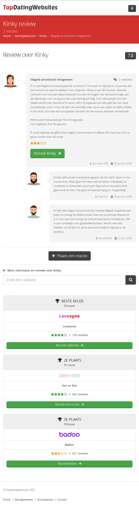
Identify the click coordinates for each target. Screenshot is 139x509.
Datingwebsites (24, 499)
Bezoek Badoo (69, 463)
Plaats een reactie (69, 256)
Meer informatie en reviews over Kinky (32, 270)
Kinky (43, 36)
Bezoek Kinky (47, 153)
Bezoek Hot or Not (69, 404)
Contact (62, 499)
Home (7, 499)
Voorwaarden (45, 499)
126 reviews (80, 335)
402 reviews (80, 394)
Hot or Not (69, 385)
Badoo (69, 445)
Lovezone (69, 326)
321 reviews (80, 453)
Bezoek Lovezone (69, 345)
